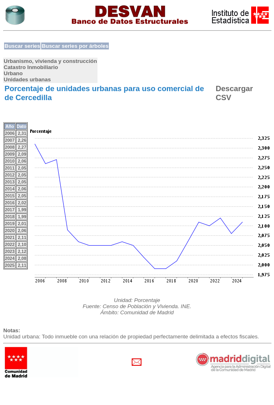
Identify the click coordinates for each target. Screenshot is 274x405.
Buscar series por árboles (75, 46)
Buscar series (22, 46)
